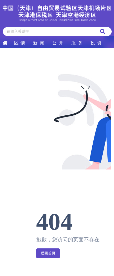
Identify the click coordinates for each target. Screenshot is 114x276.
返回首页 (48, 253)
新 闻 (38, 42)
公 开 (57, 42)
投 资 (96, 42)
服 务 (76, 42)
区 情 (19, 42)
